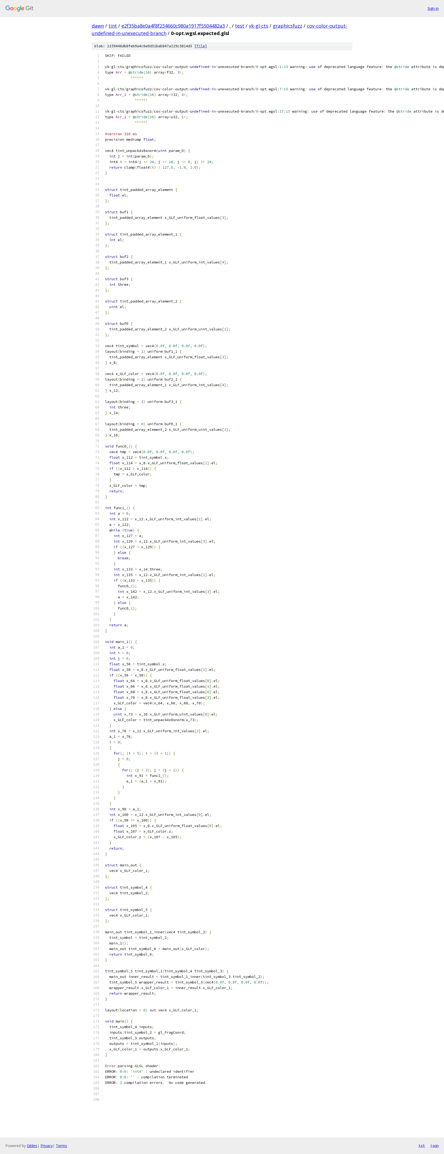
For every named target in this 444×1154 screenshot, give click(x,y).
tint (112, 26)
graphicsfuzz (287, 26)
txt (421, 1145)
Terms (61, 1145)
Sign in (433, 8)
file (200, 46)
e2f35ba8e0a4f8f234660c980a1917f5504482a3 (173, 26)
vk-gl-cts (258, 26)
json (434, 1145)
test (239, 26)
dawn (98, 26)
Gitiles (32, 1145)
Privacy (46, 1145)
